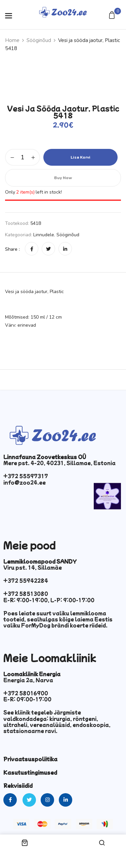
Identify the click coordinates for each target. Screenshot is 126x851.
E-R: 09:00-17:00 (27, 699)
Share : (12, 249)
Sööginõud (39, 40)
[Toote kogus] (22, 157)
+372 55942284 (25, 580)
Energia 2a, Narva (28, 680)
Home (12, 40)
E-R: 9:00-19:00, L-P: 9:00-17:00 (48, 600)
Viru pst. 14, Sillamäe (32, 567)
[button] (113, 15)
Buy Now (63, 177)
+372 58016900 (25, 693)
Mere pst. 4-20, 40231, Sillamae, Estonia (59, 462)
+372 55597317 (25, 476)
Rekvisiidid (18, 785)
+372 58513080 (25, 593)
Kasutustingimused (30, 772)
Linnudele (43, 235)
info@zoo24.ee (24, 482)
